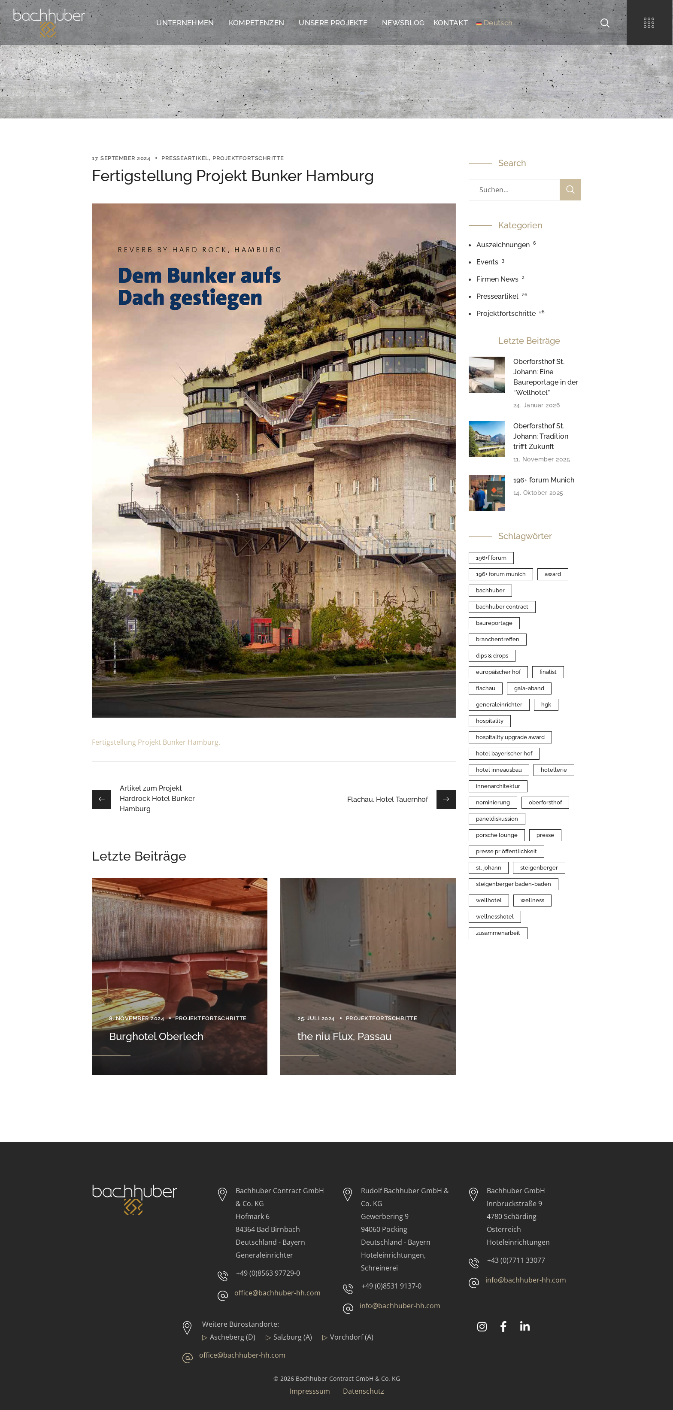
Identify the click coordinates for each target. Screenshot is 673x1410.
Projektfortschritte (248, 158)
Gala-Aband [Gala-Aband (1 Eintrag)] (529, 688)
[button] (604, 22)
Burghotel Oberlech (156, 1036)
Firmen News (497, 279)
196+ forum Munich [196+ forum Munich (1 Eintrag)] (501, 574)
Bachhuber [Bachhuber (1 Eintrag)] (490, 590)
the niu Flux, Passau (344, 1036)
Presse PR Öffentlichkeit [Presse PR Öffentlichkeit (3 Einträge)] (506, 851)
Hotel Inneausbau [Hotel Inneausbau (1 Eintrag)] (499, 770)
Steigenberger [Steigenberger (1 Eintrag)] (539, 867)
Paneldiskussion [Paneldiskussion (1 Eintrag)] (497, 819)
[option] (179, 976)
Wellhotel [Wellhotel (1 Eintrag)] (489, 900)
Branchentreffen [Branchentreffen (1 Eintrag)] (497, 639)
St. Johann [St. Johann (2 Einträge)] (488, 867)
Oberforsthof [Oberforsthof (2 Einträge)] (545, 802)
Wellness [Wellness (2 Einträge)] (532, 900)
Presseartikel (185, 158)
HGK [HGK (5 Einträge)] (546, 704)
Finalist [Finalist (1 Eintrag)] (548, 672)
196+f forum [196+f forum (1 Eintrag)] (491, 558)
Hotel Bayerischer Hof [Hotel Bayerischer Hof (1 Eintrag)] (504, 753)
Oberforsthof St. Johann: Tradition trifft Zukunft (540, 436)
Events (487, 262)
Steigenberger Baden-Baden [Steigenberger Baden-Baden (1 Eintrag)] (513, 884)
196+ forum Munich (543, 480)
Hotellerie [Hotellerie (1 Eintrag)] (554, 770)
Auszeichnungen (503, 245)
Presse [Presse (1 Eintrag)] (545, 835)
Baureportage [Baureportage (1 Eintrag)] (494, 623)
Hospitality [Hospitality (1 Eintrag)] (489, 721)
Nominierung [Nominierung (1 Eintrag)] (493, 802)
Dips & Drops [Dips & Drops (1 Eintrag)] (492, 655)
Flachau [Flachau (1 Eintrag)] (485, 688)
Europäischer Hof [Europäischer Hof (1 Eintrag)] (498, 672)
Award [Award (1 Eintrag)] (553, 574)
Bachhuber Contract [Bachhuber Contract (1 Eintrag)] (502, 606)
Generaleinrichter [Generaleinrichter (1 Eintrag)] (499, 704)
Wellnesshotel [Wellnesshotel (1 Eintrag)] (495, 916)
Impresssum (310, 1391)
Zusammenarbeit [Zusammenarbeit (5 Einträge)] (498, 933)
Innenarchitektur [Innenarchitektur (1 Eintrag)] (498, 786)
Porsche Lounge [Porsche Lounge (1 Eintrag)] (497, 835)
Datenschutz (363, 1391)
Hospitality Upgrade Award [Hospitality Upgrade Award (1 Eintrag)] (510, 737)
